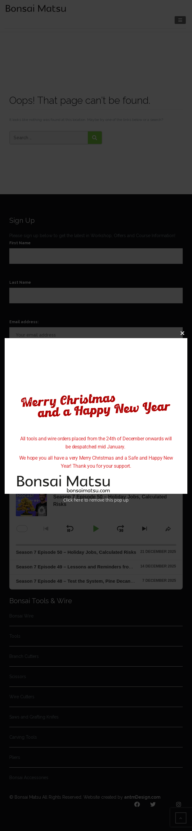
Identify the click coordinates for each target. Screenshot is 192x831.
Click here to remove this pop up (96, 500)
